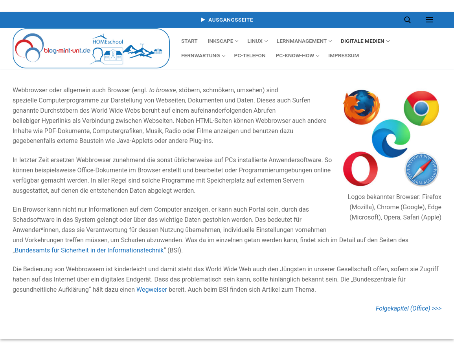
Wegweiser (152, 289)
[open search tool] (407, 20)
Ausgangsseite (227, 19)
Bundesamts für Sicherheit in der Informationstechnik (89, 250)
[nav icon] (429, 20)
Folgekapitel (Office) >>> (408, 308)
